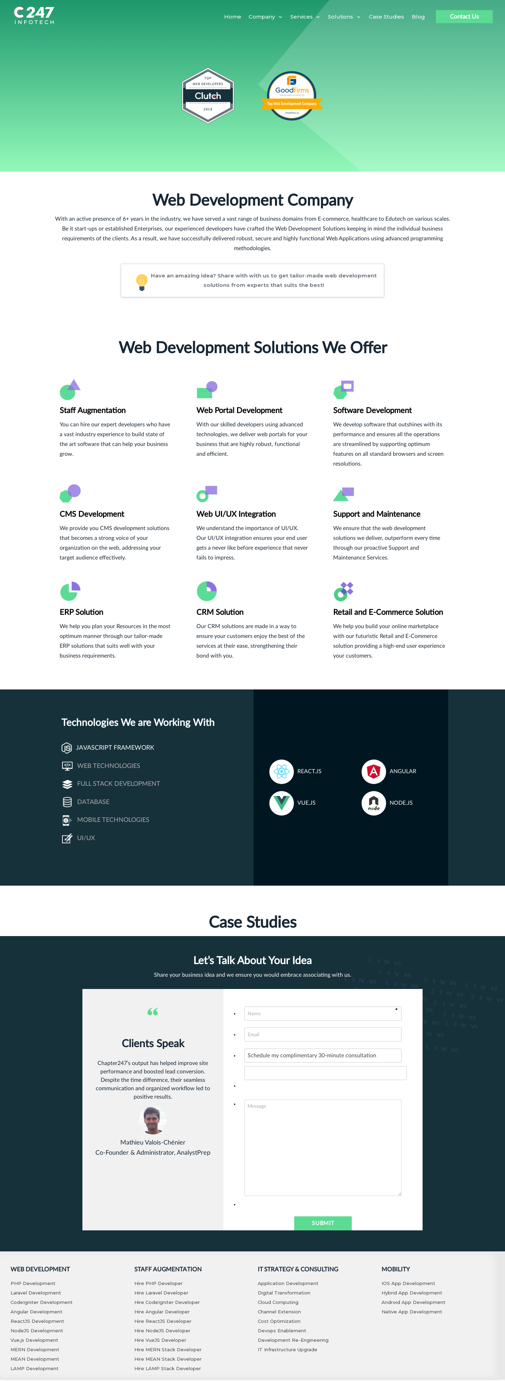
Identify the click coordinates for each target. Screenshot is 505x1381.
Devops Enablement (282, 1331)
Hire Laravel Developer (161, 1294)
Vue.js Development (34, 1341)
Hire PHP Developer (158, 1284)
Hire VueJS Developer (160, 1341)
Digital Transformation (284, 1294)
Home (232, 16)
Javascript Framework (107, 749)
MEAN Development (35, 1360)
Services (301, 16)
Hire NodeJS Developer (162, 1331)
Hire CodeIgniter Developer (167, 1303)
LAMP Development (35, 1369)
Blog (418, 16)
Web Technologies (101, 767)
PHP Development (33, 1284)
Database (85, 803)
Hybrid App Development (412, 1294)
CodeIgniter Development (42, 1303)
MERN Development (35, 1350)
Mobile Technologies (105, 821)
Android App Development (413, 1303)
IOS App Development (408, 1284)
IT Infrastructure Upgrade (287, 1350)
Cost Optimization (279, 1322)
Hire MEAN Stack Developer (168, 1360)
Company (262, 16)
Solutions (340, 16)
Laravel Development (36, 1294)
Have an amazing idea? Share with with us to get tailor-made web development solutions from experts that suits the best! (248, 281)
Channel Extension (279, 1312)
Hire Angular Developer (162, 1312)
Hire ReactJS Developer (162, 1322)
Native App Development (412, 1312)
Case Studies (386, 16)
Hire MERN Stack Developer (168, 1350)
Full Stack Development (111, 785)
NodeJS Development (37, 1331)
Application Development (288, 1284)
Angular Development (36, 1312)
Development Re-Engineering (293, 1341)
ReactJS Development (37, 1322)
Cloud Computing (278, 1303)
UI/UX (78, 839)
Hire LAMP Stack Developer (167, 1369)
